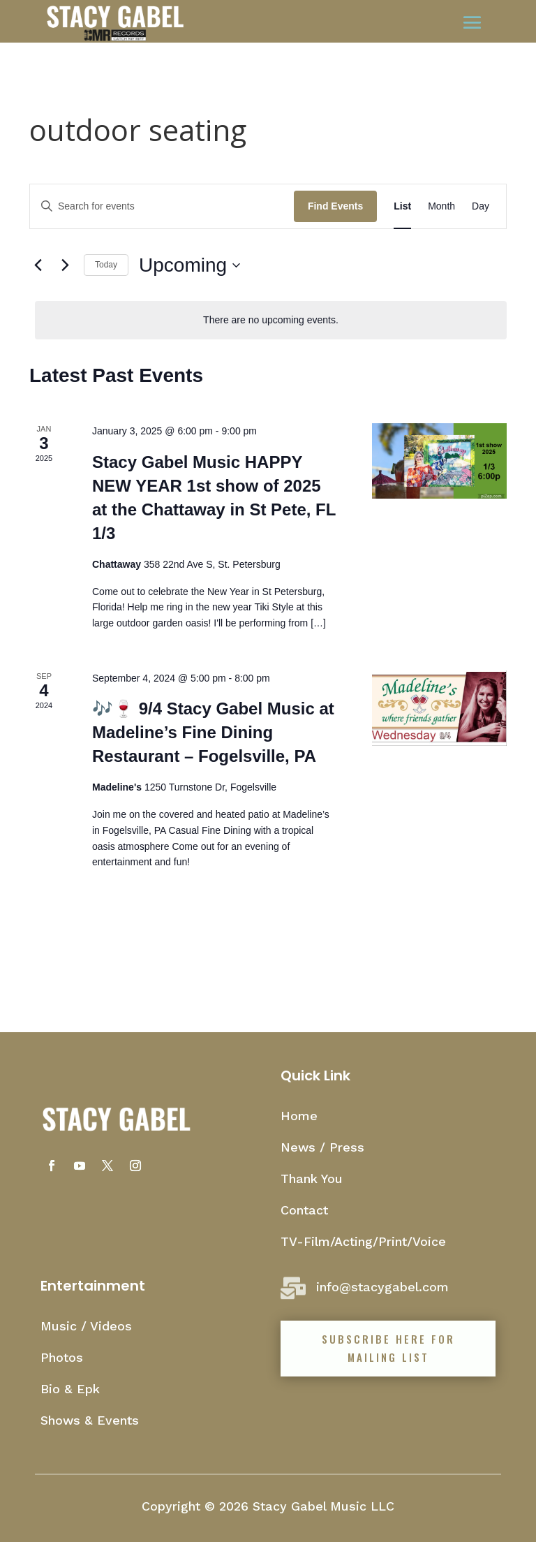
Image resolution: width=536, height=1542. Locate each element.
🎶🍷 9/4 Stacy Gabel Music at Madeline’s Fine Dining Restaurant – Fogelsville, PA (213, 732)
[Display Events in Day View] (480, 206)
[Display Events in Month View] (441, 206)
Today (106, 265)
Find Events (335, 206)
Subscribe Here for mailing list (388, 1348)
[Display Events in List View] (402, 206)
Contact (304, 1210)
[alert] (271, 320)
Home (299, 1115)
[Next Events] (65, 265)
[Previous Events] (37, 265)
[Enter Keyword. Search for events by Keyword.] (162, 206)
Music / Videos (86, 1326)
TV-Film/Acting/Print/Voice (363, 1241)
